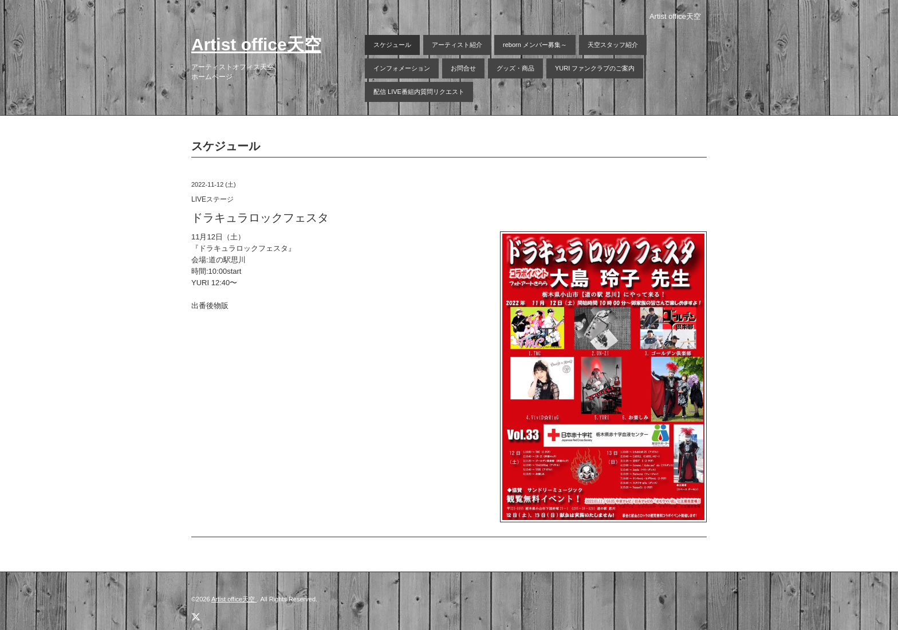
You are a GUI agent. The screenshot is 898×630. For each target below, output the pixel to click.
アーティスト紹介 (457, 44)
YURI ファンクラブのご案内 (595, 68)
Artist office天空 (256, 44)
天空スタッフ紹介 (613, 44)
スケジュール (392, 44)
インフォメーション (401, 68)
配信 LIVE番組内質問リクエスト (418, 91)
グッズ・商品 (515, 68)
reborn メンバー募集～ (535, 44)
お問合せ (463, 68)
